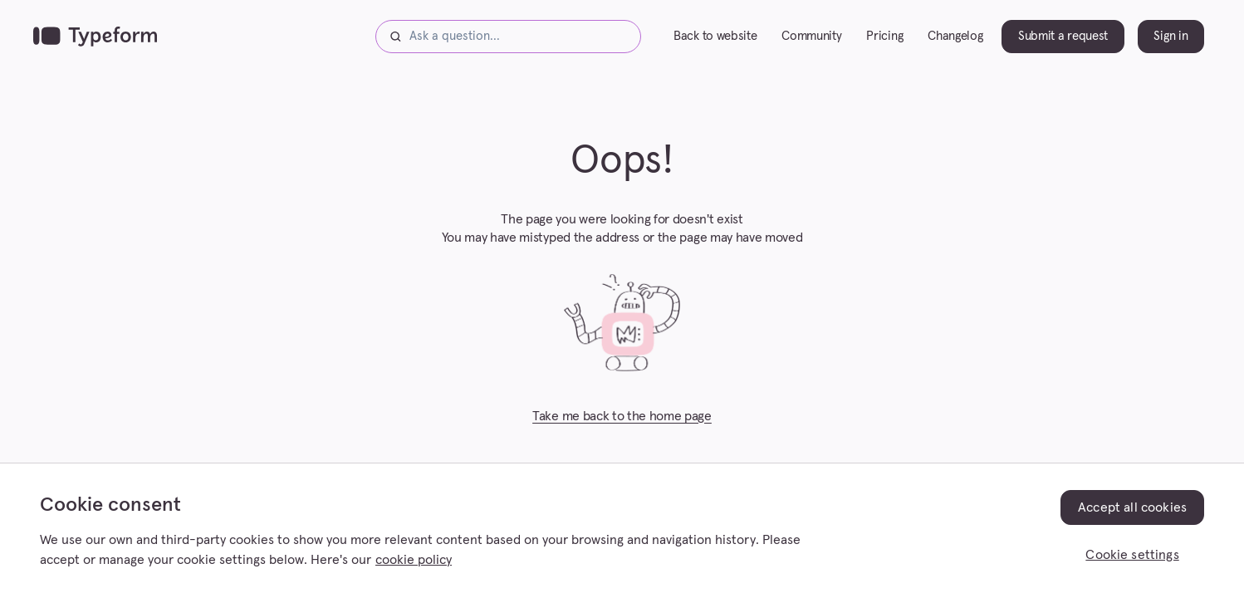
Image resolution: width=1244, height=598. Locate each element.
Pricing (884, 36)
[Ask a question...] (508, 36)
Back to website (715, 36)
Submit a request (1063, 36)
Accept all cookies (1132, 507)
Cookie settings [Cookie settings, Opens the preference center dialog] (1131, 554)
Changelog (955, 36)
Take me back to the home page (622, 416)
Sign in (1170, 36)
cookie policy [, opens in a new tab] (413, 559)
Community (811, 36)
